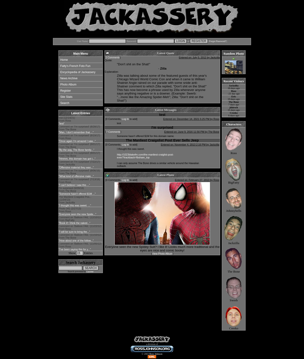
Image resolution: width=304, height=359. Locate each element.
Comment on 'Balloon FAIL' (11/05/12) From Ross (80, 246)
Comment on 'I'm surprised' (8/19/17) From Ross (79, 138)
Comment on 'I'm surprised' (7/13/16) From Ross (79, 182)
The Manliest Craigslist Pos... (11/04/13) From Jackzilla (75, 201)
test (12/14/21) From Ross (67, 120)
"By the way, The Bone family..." (76, 149)
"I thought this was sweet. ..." (75, 205)
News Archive (69, 78)
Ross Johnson (155, 354)
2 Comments (112, 57)
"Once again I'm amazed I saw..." (77, 141)
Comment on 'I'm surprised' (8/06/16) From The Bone (79, 173)
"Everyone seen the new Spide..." (77, 214)
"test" (62, 123)
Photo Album (68, 84)
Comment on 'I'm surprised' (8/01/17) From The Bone (79, 147)
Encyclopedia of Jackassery (77, 72)
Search (64, 103)
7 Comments (113, 131)
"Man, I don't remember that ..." (76, 132)
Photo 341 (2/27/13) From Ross (77, 211)
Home (64, 59)
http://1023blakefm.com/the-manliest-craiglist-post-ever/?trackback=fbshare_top (145, 156)
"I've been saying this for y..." (75, 249)
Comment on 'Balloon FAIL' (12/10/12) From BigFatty (80, 220)
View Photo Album (162, 253)
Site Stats (66, 97)
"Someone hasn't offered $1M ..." (77, 193)
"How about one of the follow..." (76, 240)
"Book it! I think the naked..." (74, 223)
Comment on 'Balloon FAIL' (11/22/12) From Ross (80, 229)
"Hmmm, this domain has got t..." (77, 158)
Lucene (89, 271)
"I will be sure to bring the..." (74, 231)
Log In (125, 119)
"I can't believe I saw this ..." (74, 185)
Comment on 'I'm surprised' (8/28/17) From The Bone (79, 129)
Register (65, 90)
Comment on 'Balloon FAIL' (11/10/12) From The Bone (80, 237)
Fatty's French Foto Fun (75, 66)
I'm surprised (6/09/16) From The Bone (77, 191)
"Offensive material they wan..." (76, 167)
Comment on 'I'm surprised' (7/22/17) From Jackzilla (79, 164)
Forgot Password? (217, 41)
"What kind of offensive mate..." (76, 176)
